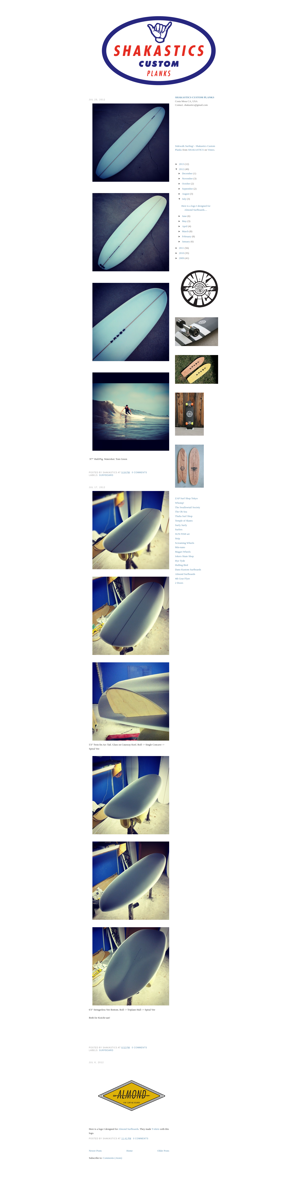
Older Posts (163, 1150)
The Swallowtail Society (187, 507)
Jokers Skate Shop (184, 556)
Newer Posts (95, 1150)
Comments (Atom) (112, 1157)
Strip (177, 538)
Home (129, 1150)
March (185, 231)
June (184, 216)
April (185, 226)
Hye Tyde (180, 560)
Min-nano (180, 547)
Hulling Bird (181, 565)
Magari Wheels (183, 551)
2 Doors (179, 582)
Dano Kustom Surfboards (188, 569)
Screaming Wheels (184, 542)
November (187, 178)
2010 (182, 253)
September (188, 188)
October (186, 183)
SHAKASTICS (196, 149)
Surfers (178, 529)
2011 (182, 247)
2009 (182, 258)
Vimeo (211, 149)
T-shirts (155, 1129)
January (186, 241)
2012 (182, 169)
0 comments (139, 472)
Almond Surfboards (128, 1129)
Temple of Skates (184, 520)
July (184, 198)
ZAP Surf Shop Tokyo (186, 498)
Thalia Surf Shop (183, 516)
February (187, 236)
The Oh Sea (181, 511)
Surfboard (106, 475)
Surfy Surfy (181, 525)
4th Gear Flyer (182, 578)
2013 (182, 164)
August (186, 193)
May (184, 221)
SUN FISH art (182, 533)
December (187, 173)
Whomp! (179, 502)
